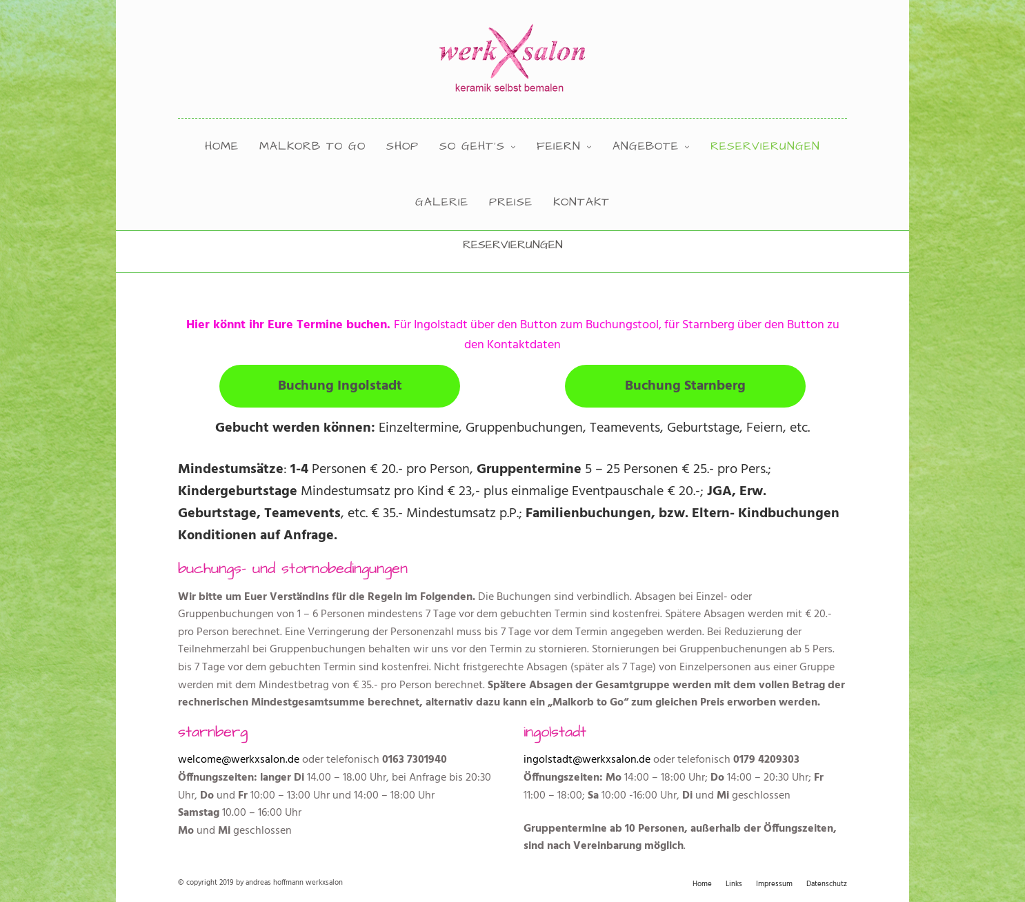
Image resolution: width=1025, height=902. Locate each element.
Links (734, 884)
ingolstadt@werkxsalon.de (587, 760)
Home (222, 146)
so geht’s (472, 146)
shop (402, 146)
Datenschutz (826, 884)
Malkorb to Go (312, 146)
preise (511, 202)
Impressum (774, 884)
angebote (646, 146)
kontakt (581, 202)
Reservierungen (765, 146)
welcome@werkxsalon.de (238, 760)
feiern (559, 146)
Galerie (441, 202)
